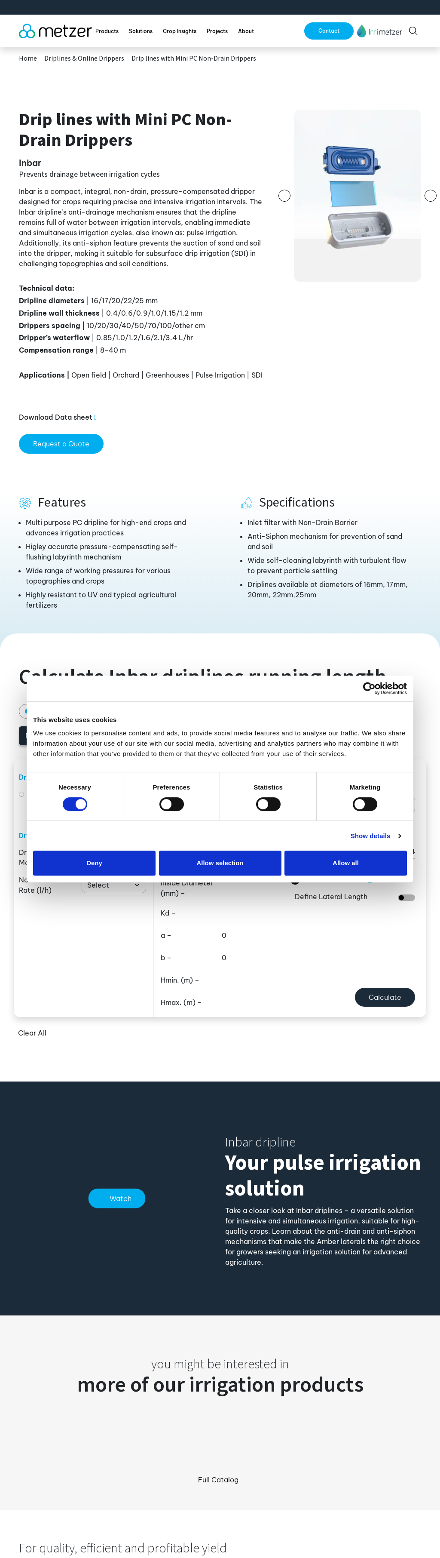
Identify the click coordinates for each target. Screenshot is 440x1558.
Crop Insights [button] (179, 31)
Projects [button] (217, 31)
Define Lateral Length (331, 896)
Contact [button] (328, 31)
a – (166, 935)
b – (166, 957)
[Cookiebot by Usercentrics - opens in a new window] (369, 688)
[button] (380, 31)
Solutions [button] (141, 31)
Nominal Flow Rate (41, 885)
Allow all (346, 863)
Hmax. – (181, 1002)
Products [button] (107, 31)
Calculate (385, 997)
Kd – (168, 913)
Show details (371, 835)
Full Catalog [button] (218, 1479)
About (246, 31)
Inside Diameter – (187, 888)
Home (28, 58)
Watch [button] (120, 1198)
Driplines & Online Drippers (84, 58)
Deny (94, 863)
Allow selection (219, 863)
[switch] (406, 897)
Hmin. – (180, 980)
